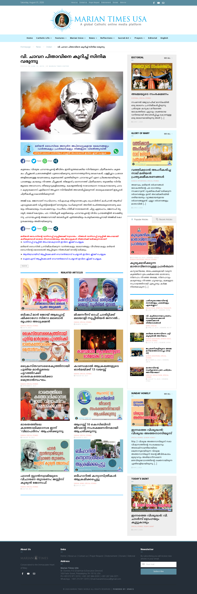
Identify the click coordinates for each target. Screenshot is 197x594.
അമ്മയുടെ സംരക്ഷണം (150, 94)
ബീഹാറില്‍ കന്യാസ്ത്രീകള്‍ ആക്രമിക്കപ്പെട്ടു (95, 477)
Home (30, 38)
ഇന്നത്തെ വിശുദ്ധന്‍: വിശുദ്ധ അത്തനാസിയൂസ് (151, 431)
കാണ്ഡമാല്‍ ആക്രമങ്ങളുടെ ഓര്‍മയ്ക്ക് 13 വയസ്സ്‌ (96, 368)
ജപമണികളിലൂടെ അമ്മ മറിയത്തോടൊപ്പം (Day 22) (159, 351)
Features (60, 38)
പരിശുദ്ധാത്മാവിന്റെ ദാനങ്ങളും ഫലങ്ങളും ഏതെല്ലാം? (157, 303)
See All (168, 58)
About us (74, 3)
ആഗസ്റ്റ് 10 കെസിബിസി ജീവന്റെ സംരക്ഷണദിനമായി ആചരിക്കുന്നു (96, 428)
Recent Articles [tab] (164, 220)
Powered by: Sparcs (123, 589)
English (164, 38)
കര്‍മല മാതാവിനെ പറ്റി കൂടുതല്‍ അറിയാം (158, 335)
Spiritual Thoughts (163, 308)
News (93, 38)
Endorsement (106, 3)
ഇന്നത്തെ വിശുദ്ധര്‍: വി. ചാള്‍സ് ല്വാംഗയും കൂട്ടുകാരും (149, 519)
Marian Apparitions (139, 181)
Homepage (26, 47)
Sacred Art (124, 38)
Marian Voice (78, 38)
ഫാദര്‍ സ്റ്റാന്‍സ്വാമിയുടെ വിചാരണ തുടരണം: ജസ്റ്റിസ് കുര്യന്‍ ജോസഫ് (42, 479)
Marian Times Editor (59, 66)
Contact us (83, 3)
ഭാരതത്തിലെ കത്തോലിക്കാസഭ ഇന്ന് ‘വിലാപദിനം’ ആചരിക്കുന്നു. (42, 428)
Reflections (107, 38)
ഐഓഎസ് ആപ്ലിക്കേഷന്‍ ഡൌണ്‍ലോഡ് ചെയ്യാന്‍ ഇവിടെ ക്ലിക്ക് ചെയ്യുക (62, 259)
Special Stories (32, 326)
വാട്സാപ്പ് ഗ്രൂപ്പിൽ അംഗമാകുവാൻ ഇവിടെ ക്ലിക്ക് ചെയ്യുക (53, 242)
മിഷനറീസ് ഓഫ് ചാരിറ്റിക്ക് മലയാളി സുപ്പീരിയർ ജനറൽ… (97, 316)
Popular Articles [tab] (139, 220)
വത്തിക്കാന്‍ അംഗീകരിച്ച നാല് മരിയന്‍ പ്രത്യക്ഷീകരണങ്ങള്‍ (151, 173)
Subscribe (158, 571)
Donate (115, 3)
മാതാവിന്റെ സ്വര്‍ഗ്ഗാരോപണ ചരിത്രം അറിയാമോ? (159, 370)
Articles (149, 375)
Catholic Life (44, 38)
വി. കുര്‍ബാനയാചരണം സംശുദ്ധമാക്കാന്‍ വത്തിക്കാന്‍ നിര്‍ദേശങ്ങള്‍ (158, 319)
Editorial (123, 3)
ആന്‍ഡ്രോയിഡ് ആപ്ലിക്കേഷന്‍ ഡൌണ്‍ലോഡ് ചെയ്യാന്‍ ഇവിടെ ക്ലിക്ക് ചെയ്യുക (64, 254)
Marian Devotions (137, 260)
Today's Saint (149, 527)
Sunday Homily (149, 438)
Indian (49, 47)
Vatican (154, 326)
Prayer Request (94, 3)
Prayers (140, 38)
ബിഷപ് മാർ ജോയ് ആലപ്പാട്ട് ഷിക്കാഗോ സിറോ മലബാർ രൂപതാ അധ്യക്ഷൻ (42, 318)
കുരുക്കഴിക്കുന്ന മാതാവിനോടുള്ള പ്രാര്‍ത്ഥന (151, 264)
